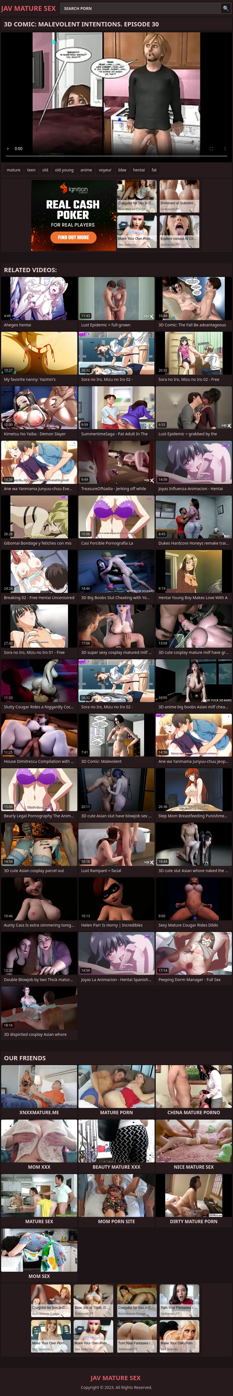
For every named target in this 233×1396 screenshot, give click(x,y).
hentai (139, 170)
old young (64, 170)
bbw (122, 170)
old (45, 170)
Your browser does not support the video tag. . (116, 97)
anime (86, 170)
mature (13, 170)
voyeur (105, 170)
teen (31, 170)
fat (154, 170)
